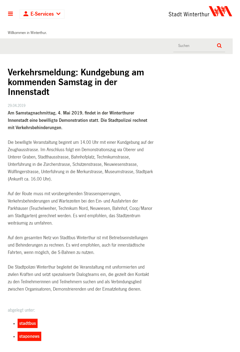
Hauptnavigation (10, 14)
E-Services (42, 14)
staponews (29, 336)
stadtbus (27, 323)
